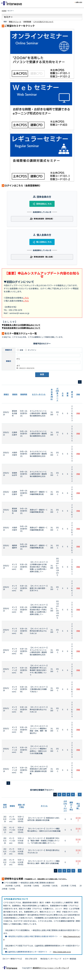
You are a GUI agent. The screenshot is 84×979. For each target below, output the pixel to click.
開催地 (14, 394)
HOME (4, 10)
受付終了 (78, 819)
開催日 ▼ (5, 805)
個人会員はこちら (42, 242)
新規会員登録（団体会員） (42, 219)
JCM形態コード (57, 394)
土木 (63, 394)
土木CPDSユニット (65, 806)
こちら (26, 297)
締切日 (72, 394)
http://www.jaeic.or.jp (62, 951)
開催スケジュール (15, 21)
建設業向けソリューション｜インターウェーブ (51, 968)
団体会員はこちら (42, 204)
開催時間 (23, 394)
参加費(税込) (51, 394)
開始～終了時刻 (21, 805)
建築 (67, 394)
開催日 (6, 394)
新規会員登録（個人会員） (42, 257)
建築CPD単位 (71, 806)
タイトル (44, 806)
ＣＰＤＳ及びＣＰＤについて (43, 21)
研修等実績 (27, 21)
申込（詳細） (78, 805)
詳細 (78, 394)
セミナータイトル (38, 394)
